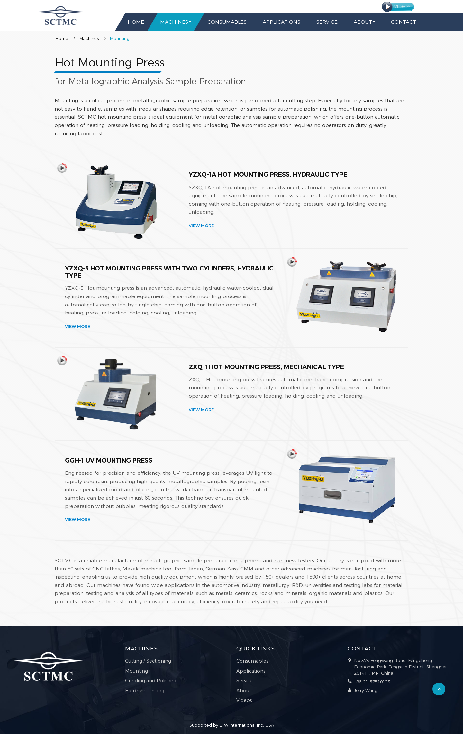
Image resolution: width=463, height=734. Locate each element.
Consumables (226, 22)
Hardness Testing (144, 691)
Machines (89, 38)
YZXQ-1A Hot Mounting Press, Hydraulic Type (268, 174)
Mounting (136, 671)
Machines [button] (174, 22)
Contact (403, 22)
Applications (281, 22)
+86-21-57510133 (372, 681)
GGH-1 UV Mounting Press (108, 460)
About (243, 691)
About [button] (362, 22)
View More (201, 226)
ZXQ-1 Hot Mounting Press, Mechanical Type (266, 367)
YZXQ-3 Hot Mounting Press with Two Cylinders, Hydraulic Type (169, 271)
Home (136, 22)
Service (326, 22)
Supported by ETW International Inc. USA (231, 725)
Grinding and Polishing (151, 681)
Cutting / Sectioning (148, 661)
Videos (244, 700)
